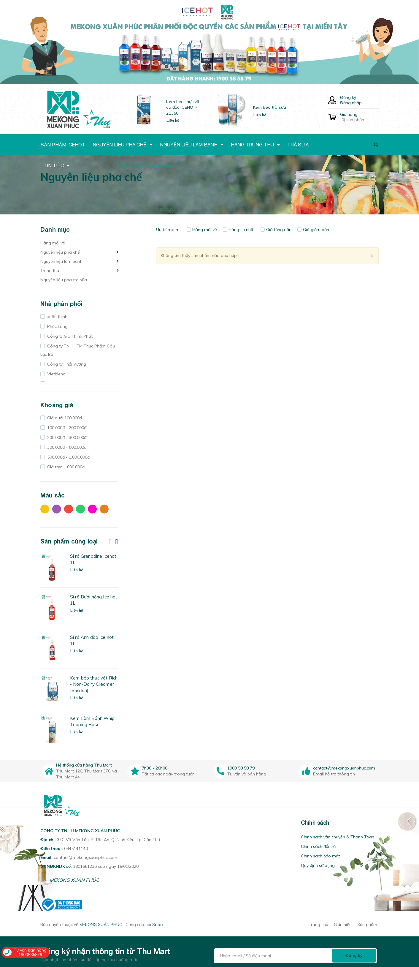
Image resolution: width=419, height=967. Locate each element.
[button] (221, 823)
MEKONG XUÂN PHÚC (74, 880)
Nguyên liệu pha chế (60, 252)
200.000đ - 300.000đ (66, 437)
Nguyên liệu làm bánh (61, 261)
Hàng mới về (52, 243)
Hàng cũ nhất (239, 229)
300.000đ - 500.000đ (66, 447)
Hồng (92, 509)
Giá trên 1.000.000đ (65, 467)
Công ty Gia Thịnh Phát (69, 336)
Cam (104, 509)
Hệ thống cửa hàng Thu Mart (84, 765)
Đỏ (68, 509)
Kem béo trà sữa (269, 107)
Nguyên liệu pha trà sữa (63, 279)
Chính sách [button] (315, 823)
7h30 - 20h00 (154, 768)
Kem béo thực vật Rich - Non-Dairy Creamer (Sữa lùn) (94, 684)
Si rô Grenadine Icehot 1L (93, 559)
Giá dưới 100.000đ (64, 418)
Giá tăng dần (276, 229)
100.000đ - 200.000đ (66, 427)
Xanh (80, 509)
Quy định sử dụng (318, 865)
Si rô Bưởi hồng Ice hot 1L (93, 600)
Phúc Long (57, 326)
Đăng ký (348, 97)
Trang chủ (318, 924)
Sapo (157, 924)
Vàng (44, 509)
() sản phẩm (359, 117)
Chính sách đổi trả (318, 846)
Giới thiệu (343, 924)
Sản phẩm (367, 924)
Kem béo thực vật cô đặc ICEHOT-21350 (183, 107)
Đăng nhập (351, 102)
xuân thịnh (56, 316)
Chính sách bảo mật (320, 856)
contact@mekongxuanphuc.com (344, 768)
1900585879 (30, 954)
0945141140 (76, 848)
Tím (56, 509)
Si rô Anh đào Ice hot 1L (92, 640)
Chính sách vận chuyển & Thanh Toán (337, 837)
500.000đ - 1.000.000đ (68, 457)
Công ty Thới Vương (66, 364)
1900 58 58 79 (241, 768)
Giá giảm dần (313, 229)
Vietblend (56, 374)
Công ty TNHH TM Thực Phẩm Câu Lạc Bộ (77, 350)
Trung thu (49, 270)
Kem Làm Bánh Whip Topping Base (92, 721)
